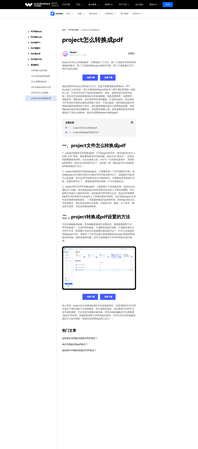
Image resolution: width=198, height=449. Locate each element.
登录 (168, 4)
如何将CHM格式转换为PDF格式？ (79, 350)
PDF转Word (36, 31)
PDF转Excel (36, 37)
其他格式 (35, 65)
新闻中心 (109, 4)
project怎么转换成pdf (41, 98)
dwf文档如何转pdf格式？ (75, 344)
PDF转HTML (36, 59)
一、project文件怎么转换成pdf (83, 128)
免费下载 (91, 77)
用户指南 (124, 13)
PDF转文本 (36, 54)
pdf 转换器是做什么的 (41, 87)
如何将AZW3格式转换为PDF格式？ (80, 338)
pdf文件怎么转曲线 (39, 92)
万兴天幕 (66, 4)
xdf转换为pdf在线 (39, 70)
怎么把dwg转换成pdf (40, 76)
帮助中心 (154, 4)
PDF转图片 (36, 48)
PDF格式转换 (74, 30)
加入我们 (139, 4)
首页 (64, 30)
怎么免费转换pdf (38, 81)
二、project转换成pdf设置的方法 (84, 132)
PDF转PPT (35, 42)
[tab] (41, 31)
